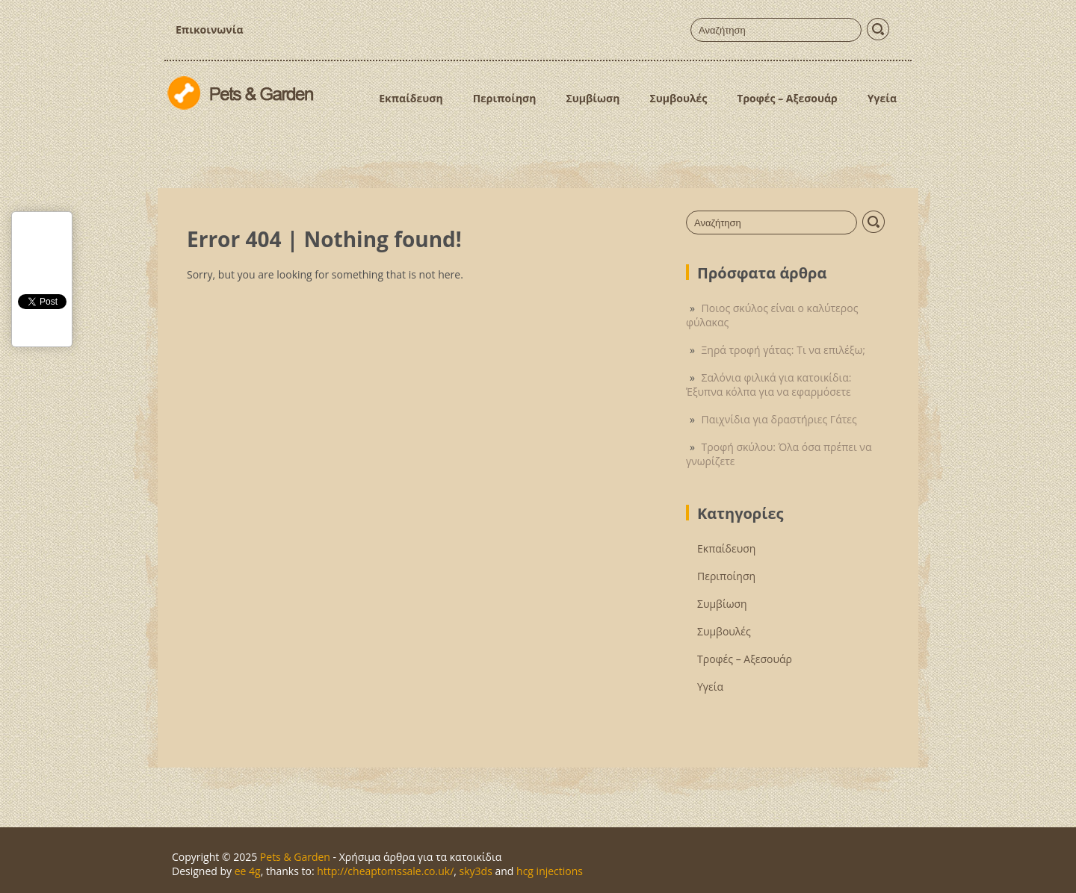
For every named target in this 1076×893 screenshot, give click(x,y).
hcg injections (549, 871)
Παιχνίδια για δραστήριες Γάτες (779, 419)
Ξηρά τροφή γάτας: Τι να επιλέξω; (783, 350)
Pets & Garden (295, 857)
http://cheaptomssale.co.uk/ (385, 871)
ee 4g (248, 871)
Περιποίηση (505, 98)
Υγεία (882, 98)
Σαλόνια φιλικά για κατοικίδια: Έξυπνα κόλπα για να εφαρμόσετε (768, 384)
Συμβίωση (592, 98)
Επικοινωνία (209, 29)
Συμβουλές (678, 98)
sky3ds (476, 871)
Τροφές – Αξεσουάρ (787, 98)
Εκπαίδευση (410, 98)
